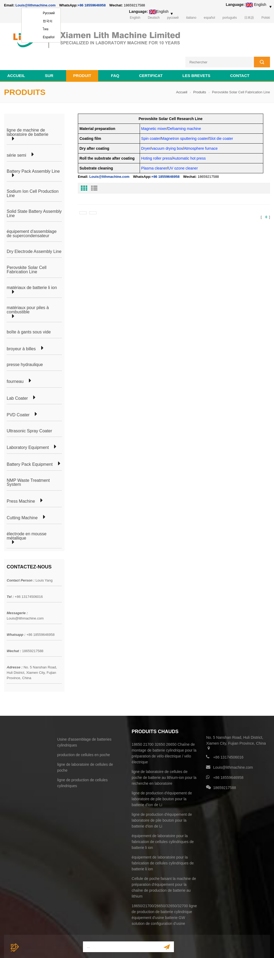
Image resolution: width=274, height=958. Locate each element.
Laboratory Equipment (28, 427)
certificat (151, 55)
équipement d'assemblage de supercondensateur (31, 213)
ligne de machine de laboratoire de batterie (27, 112)
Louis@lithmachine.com (25, 598)
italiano (191, 18)
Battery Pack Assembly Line (33, 151)
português (230, 18)
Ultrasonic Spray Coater (29, 411)
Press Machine (21, 481)
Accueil (16, 55)
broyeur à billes (21, 329)
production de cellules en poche (83, 735)
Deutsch (153, 18)
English (135, 18)
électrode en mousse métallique (27, 516)
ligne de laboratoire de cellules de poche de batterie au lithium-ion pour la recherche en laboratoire (164, 757)
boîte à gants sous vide (29, 312)
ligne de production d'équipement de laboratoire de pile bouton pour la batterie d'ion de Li (162, 779)
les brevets (196, 55)
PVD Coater (18, 395)
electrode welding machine (249, 947)
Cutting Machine (22, 498)
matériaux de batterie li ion (32, 268)
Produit (82, 55)
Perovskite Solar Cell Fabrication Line (27, 249)
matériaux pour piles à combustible (28, 290)
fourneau (15, 361)
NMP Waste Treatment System (28, 462)
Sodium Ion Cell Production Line (33, 173)
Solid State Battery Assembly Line (34, 193)
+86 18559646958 (92, 5)
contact (239, 55)
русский (172, 18)
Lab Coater (17, 378)
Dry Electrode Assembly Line (34, 231)
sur (49, 55)
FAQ (115, 55)
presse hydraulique (25, 345)
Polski (265, 18)
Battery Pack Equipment (30, 444)
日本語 (249, 18)
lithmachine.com (123, 947)
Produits (199, 72)
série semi (16, 135)
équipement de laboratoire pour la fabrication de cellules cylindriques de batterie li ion (163, 822)
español (209, 18)
